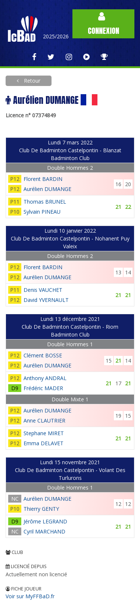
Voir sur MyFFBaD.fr (30, 596)
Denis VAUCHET (43, 289)
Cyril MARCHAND (44, 531)
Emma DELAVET (43, 443)
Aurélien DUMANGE (47, 188)
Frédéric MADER (43, 388)
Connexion (103, 24)
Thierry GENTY (41, 508)
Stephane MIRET (44, 433)
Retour (31, 80)
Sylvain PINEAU (42, 211)
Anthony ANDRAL (45, 378)
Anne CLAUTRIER (44, 420)
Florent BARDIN (43, 178)
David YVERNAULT (46, 299)
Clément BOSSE (43, 355)
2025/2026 (56, 36)
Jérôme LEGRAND (45, 521)
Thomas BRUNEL (45, 201)
